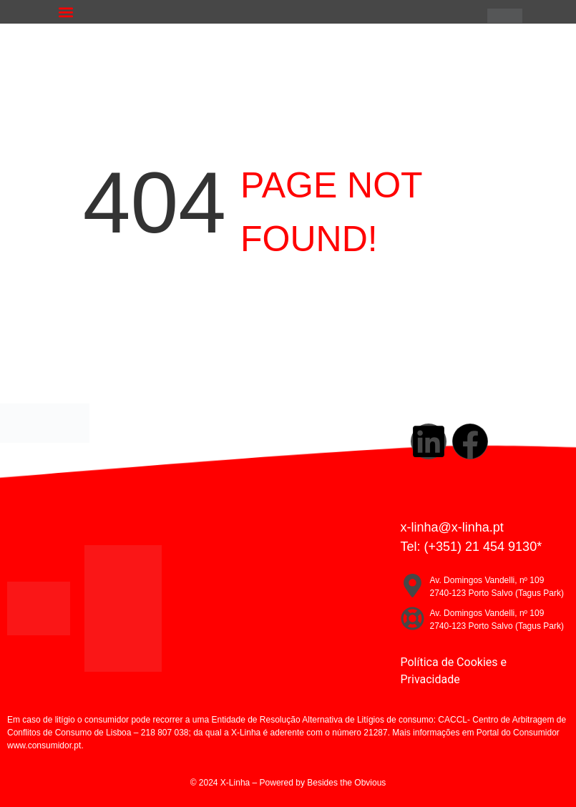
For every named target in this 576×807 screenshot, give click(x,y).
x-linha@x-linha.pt (452, 527)
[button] (65, 12)
